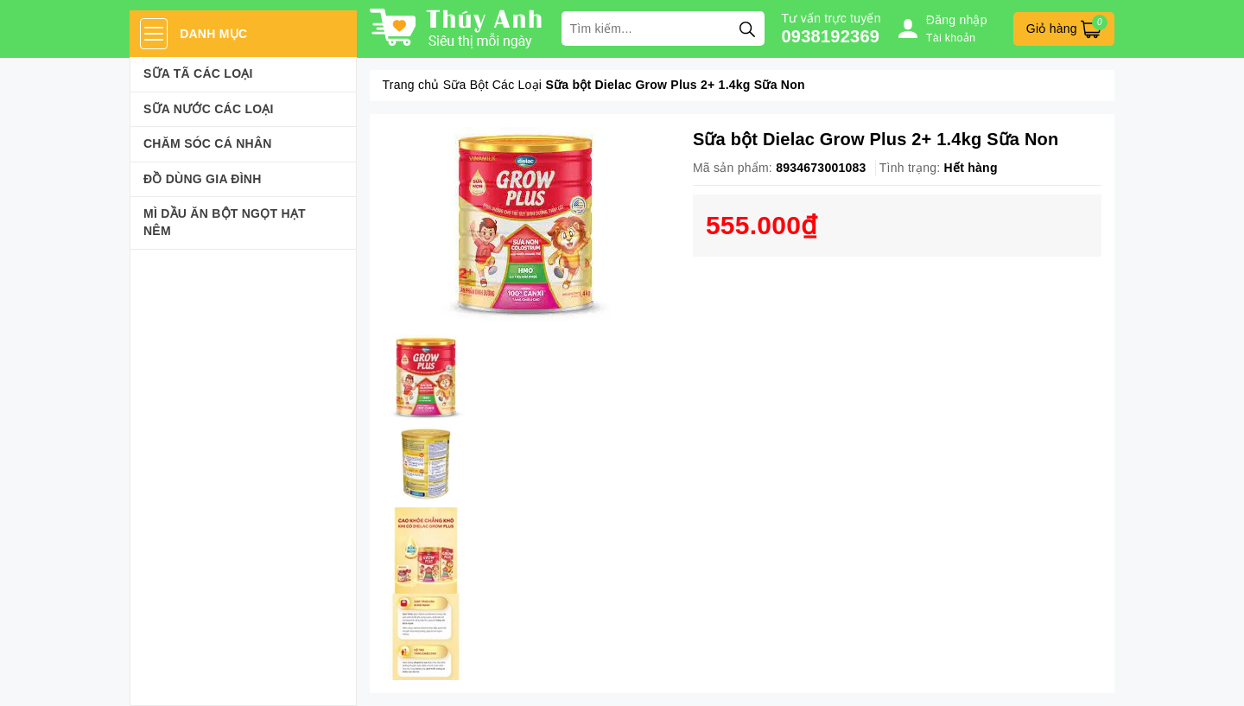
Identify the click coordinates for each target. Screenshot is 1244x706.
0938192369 (831, 36)
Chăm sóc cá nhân (207, 143)
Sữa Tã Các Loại (198, 73)
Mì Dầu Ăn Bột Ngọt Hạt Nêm (224, 222)
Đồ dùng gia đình (202, 179)
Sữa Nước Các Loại (208, 109)
